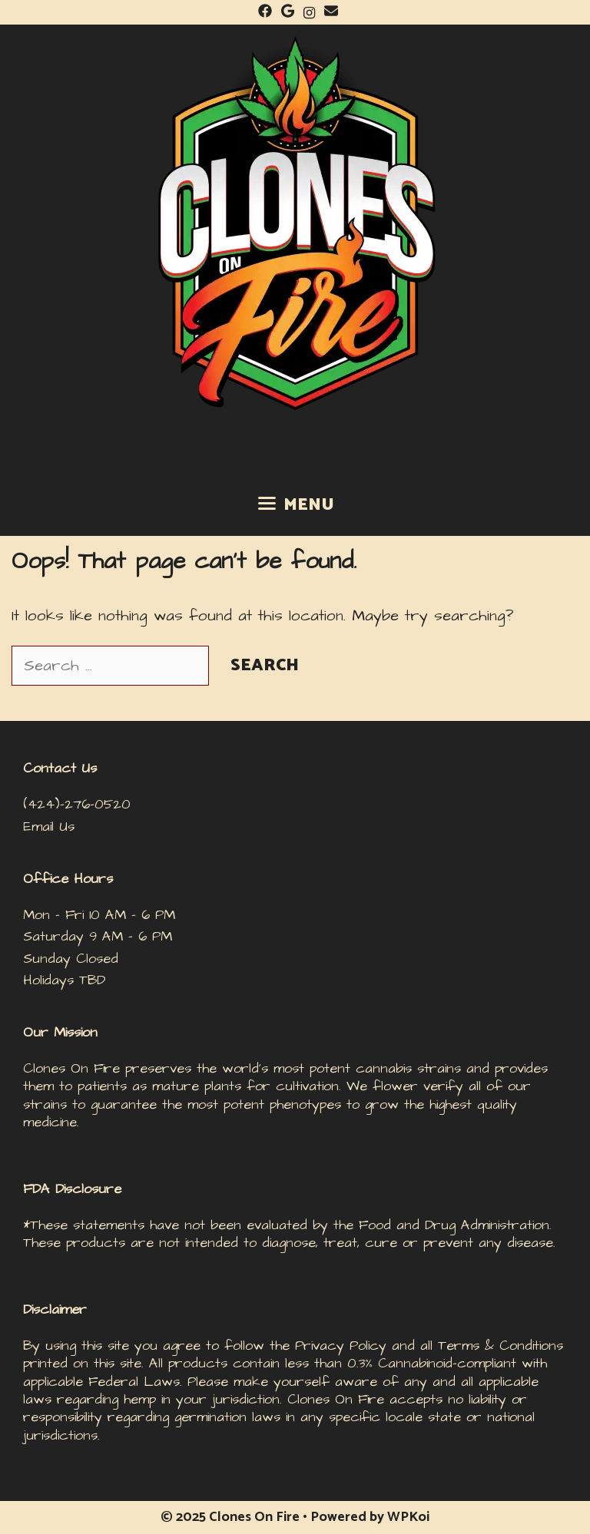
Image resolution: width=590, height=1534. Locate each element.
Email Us (49, 826)
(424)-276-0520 (77, 804)
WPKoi (408, 1517)
